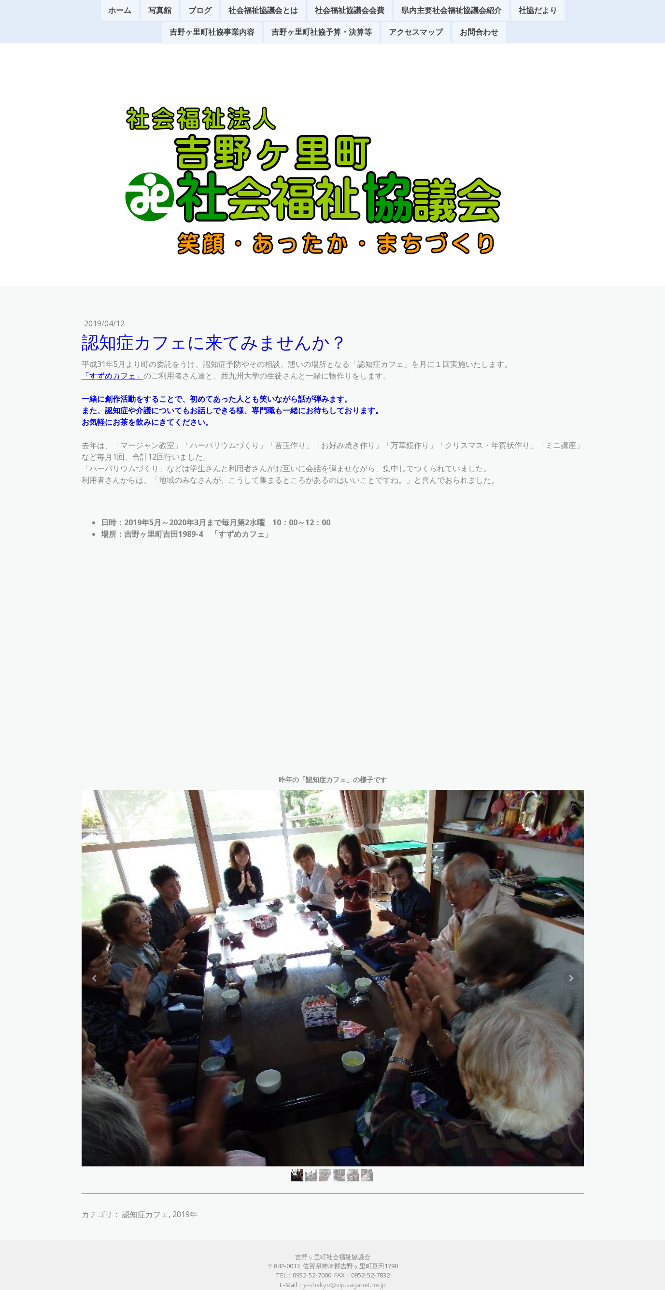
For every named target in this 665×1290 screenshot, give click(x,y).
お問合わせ (479, 33)
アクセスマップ (416, 33)
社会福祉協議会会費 (349, 10)
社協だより (538, 10)
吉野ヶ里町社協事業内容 (212, 33)
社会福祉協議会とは (263, 10)
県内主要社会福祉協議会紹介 (451, 10)
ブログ (200, 10)
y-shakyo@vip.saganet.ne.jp (344, 1284)
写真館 (159, 10)
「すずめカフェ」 (112, 375)
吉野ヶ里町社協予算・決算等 (321, 33)
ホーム (119, 10)
